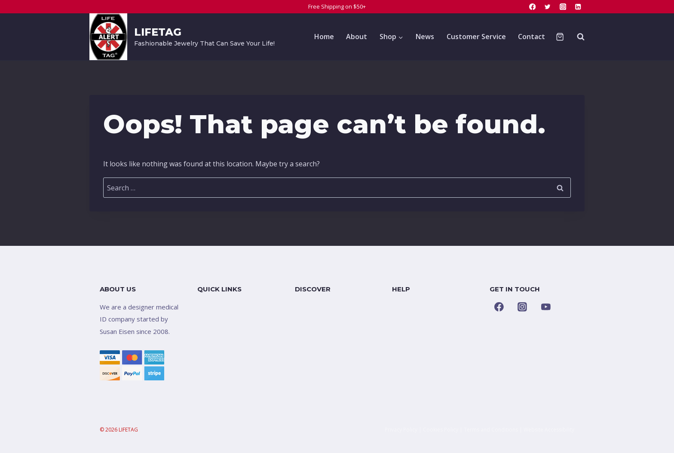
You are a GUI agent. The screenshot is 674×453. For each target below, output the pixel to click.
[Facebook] (532, 6)
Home (324, 36)
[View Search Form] (576, 36)
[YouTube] (545, 306)
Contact (531, 36)
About (356, 36)
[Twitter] (548, 6)
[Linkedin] (578, 6)
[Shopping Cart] (560, 37)
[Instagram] (563, 6)
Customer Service (476, 36)
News (425, 36)
